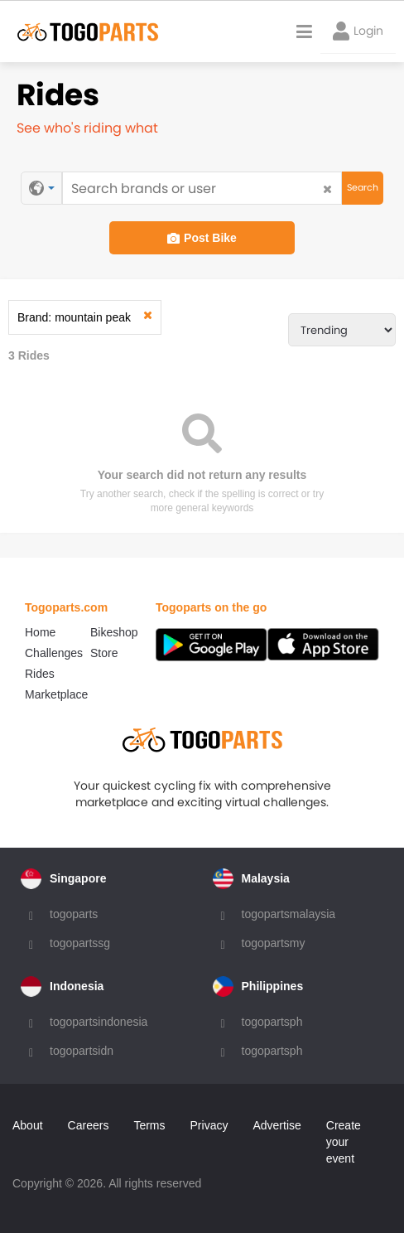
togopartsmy (273, 943)
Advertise (276, 1125)
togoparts (74, 914)
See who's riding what (87, 128)
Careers (88, 1125)
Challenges (54, 653)
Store (104, 653)
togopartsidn (81, 1050)
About (27, 1125)
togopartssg (80, 943)
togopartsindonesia (98, 1021)
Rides (40, 673)
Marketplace (56, 694)
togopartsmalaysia (289, 914)
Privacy (209, 1125)
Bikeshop (114, 632)
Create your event (343, 1142)
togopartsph (272, 1021)
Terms (149, 1125)
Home (40, 632)
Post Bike (202, 237)
